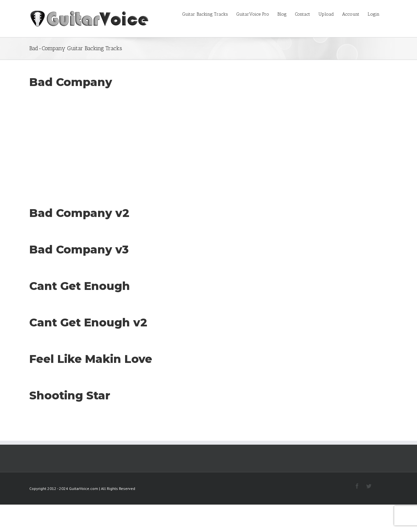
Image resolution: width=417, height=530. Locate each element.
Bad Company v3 (79, 249)
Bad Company (70, 82)
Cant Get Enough (79, 286)
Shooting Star (69, 395)
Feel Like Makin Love (90, 359)
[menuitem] (209, 13)
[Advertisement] (208, 138)
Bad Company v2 (79, 213)
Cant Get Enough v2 (88, 322)
